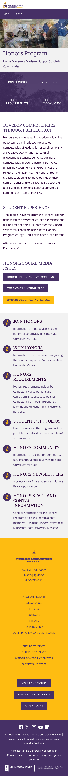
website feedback (34, 743)
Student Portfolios (36, 421)
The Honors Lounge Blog (25, 288)
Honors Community (51, 101)
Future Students (34, 646)
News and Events (34, 596)
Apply (19, 14)
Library (34, 620)
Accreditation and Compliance (34, 632)
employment (34, 626)
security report (26, 739)
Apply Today (34, 705)
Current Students (34, 652)
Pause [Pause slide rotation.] (62, 25)
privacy (12, 739)
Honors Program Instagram (28, 299)
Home (7, 61)
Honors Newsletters (38, 474)
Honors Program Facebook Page (31, 277)
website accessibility (47, 739)
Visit (6, 14)
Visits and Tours (34, 683)
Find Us (34, 608)
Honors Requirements (17, 101)
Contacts (34, 614)
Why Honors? (51, 82)
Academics (18, 61)
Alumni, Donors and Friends (34, 658)
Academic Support (37, 61)
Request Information (34, 694)
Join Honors (17, 82)
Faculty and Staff (34, 664)
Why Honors (28, 347)
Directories (34, 602)
